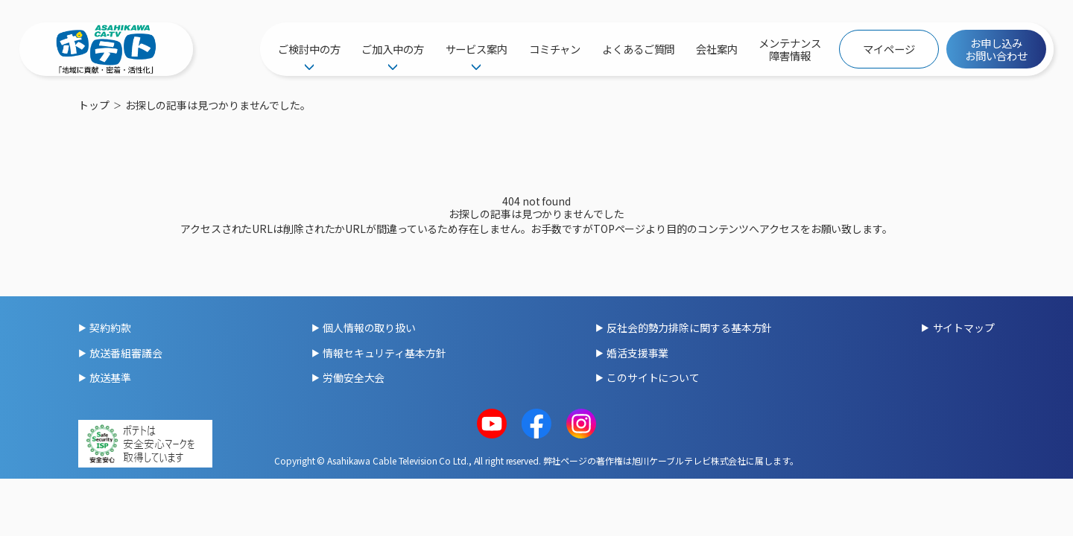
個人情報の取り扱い (369, 327)
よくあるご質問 (638, 49)
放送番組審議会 (125, 352)
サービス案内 (476, 49)
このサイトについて (653, 377)
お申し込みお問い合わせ (996, 49)
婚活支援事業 (637, 352)
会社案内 (717, 49)
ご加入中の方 (392, 49)
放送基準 (110, 377)
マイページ (889, 49)
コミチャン (555, 49)
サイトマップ (964, 327)
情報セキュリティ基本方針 (384, 352)
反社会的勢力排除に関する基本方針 (689, 327)
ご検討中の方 (309, 49)
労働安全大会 (353, 377)
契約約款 (110, 327)
